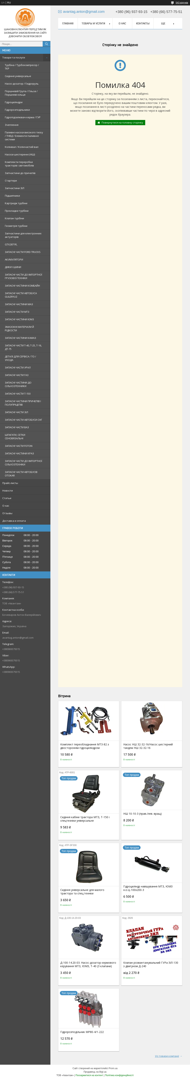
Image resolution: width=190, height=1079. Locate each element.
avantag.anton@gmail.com (18, 637)
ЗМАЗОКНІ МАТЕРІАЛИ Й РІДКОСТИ (19, 328)
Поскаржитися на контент (89, 1075)
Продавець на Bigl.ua (95, 1071)
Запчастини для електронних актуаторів (23, 235)
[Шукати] (46, 44)
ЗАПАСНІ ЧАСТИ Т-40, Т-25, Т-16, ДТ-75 (23, 347)
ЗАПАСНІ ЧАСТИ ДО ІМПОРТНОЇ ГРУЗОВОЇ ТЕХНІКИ (23, 276)
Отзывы (7, 513)
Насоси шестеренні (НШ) (20, 154)
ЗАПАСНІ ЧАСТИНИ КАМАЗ (20, 338)
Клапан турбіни (14, 218)
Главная (67, 23)
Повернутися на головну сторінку (122, 122)
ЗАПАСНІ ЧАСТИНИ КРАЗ (19, 453)
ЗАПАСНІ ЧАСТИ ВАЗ (17, 427)
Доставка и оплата (14, 520)
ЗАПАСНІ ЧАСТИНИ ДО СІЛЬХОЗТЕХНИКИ (18, 384)
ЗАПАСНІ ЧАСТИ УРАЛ (18, 367)
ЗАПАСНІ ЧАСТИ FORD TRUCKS (23, 252)
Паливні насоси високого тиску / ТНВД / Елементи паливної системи (24, 136)
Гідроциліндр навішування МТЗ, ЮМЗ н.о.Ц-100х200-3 (148, 888)
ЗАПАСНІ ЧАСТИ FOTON (18, 446)
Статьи (6, 498)
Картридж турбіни (16, 203)
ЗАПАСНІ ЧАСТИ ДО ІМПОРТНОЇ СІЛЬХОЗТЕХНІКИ (23, 462)
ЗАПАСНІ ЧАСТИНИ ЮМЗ (19, 319)
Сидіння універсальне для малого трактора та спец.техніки (82, 891)
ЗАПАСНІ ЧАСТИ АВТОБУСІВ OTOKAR (21, 473)
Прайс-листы (10, 483)
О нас (5, 505)
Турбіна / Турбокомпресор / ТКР (22, 66)
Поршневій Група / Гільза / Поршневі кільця (21, 92)
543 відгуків (182, 2)
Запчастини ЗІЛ (14, 188)
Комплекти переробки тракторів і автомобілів (19, 163)
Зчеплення (11, 125)
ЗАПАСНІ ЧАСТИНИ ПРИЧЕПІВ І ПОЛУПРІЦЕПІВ (23, 402)
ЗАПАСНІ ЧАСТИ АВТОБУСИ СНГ (23, 419)
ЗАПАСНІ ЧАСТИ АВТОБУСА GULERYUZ (21, 294)
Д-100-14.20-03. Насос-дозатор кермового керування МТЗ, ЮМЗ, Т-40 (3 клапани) (88, 964)
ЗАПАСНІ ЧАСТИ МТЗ (17, 311)
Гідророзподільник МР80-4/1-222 (82, 1032)
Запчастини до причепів (20, 173)
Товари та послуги (13, 57)
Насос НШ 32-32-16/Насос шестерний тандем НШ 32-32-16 (148, 746)
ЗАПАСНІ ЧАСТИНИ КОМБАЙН (22, 285)
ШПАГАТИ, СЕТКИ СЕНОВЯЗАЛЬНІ (15, 436)
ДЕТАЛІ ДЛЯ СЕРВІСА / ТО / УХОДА (20, 358)
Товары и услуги (93, 23)
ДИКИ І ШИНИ (13, 267)
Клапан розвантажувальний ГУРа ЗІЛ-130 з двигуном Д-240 (150, 964)
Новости (7, 490)
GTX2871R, (11, 244)
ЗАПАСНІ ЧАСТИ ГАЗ (16, 375)
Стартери (11, 180)
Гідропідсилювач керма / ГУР (23, 117)
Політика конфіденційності (119, 1075)
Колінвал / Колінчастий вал (21, 147)
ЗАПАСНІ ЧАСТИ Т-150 (17, 393)
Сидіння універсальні (18, 76)
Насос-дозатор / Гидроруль (22, 83)
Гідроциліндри (13, 102)
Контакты (142, 23)
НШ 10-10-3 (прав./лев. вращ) (142, 813)
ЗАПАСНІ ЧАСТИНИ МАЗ (19, 304)
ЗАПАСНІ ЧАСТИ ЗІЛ (16, 412)
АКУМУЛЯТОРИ (14, 259)
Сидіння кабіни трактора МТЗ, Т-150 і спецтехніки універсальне (85, 818)
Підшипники (12, 195)
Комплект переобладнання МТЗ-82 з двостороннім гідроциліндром (84, 746)
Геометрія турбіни (16, 226)
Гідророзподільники (17, 109)
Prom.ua (113, 1068)
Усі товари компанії (167, 1056)
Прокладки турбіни (16, 210)
